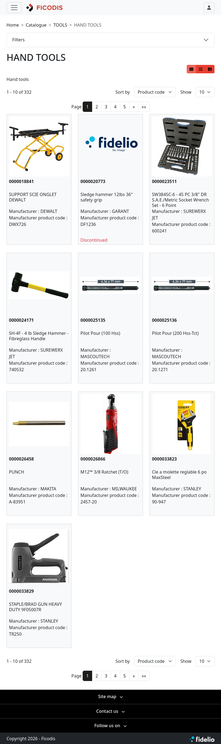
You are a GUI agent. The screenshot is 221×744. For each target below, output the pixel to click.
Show (185, 92)
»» (144, 107)
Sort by (123, 92)
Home (13, 25)
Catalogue (36, 25)
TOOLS (60, 25)
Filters (18, 40)
